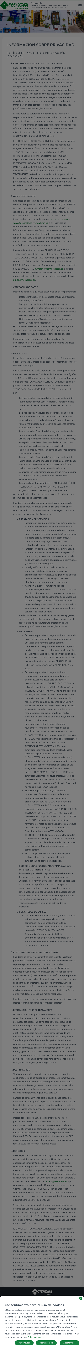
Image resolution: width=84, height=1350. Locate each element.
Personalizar (24, 1342)
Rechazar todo (46, 1342)
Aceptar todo (69, 1342)
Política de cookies (36, 1337)
